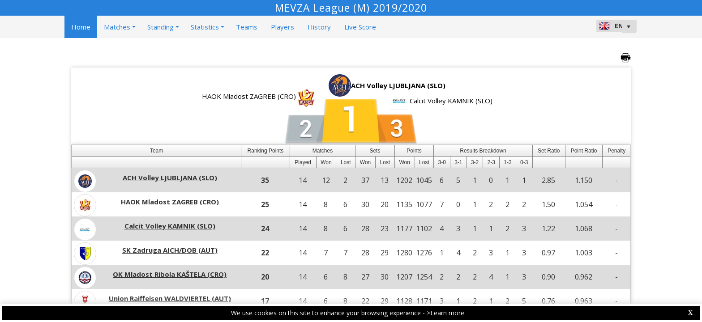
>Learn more (445, 313)
